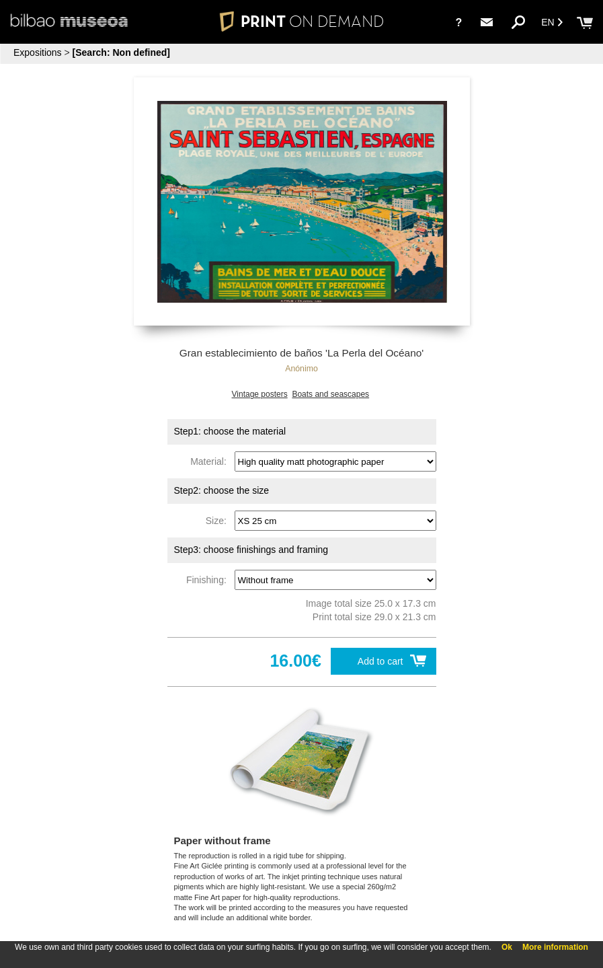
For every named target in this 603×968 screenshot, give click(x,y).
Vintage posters (260, 394)
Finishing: (209, 579)
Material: (210, 461)
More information (555, 947)
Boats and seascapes (330, 394)
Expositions (37, 52)
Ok (506, 947)
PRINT (301, 21)
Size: (219, 520)
